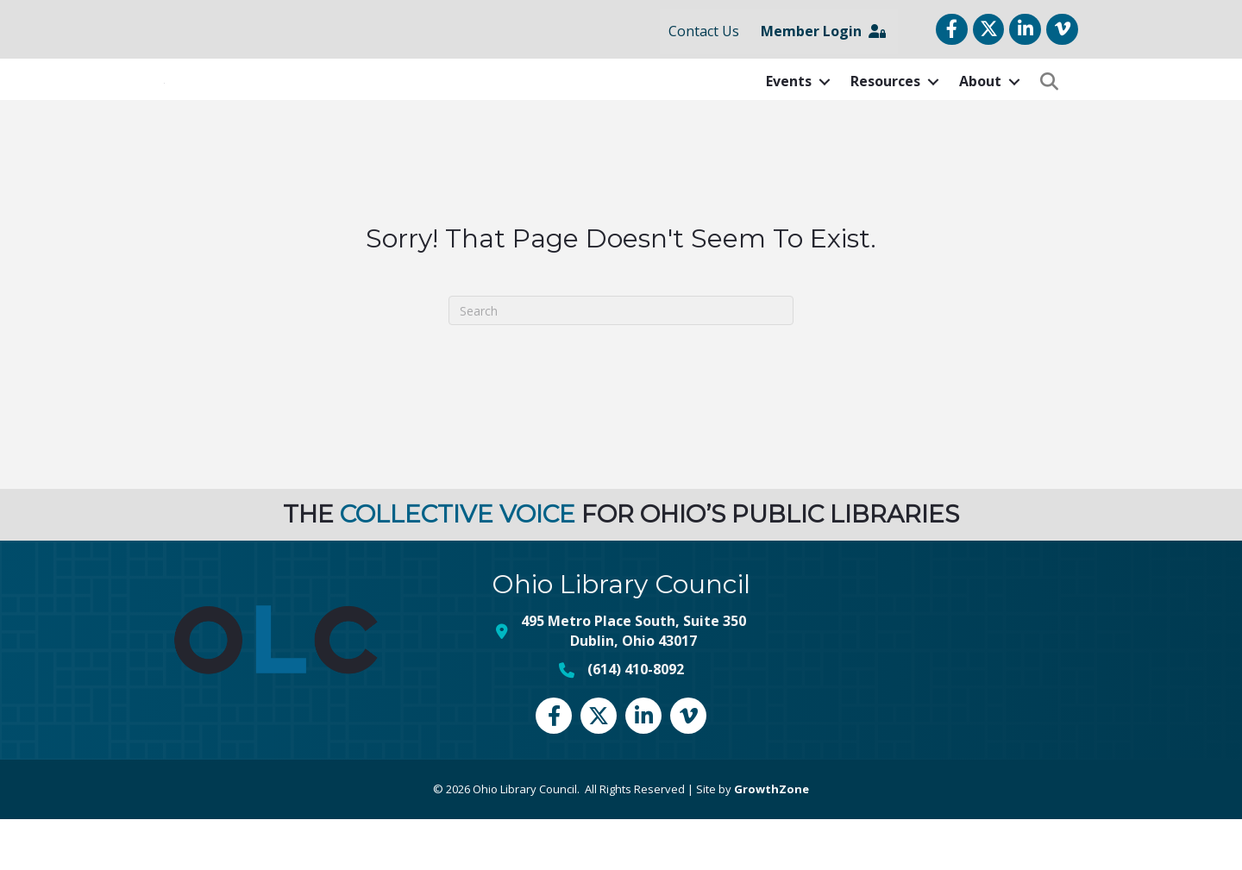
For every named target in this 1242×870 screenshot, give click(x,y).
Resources (885, 106)
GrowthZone (771, 840)
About (980, 106)
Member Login (823, 31)
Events (789, 106)
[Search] (621, 362)
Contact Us (703, 31)
